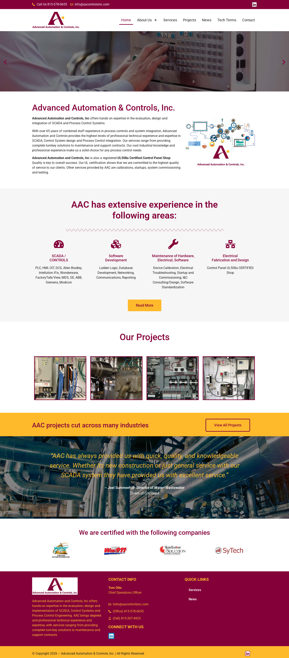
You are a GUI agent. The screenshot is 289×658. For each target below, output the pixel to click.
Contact (248, 20)
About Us (147, 20)
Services (170, 20)
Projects (189, 20)
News (206, 20)
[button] (5, 62)
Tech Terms (226, 20)
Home (126, 20)
